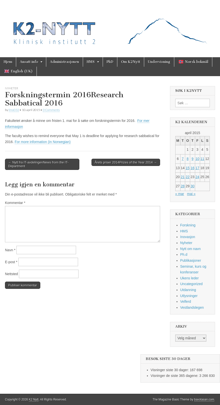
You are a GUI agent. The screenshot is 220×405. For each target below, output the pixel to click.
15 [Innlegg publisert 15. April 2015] (188, 168)
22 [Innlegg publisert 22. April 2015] (188, 177)
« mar (179, 194)
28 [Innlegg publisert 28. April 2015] (183, 186)
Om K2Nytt (130, 62)
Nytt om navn (190, 249)
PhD (110, 62)
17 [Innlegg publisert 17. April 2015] (197, 168)
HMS (91, 62)
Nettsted (11, 274)
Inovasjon (187, 237)
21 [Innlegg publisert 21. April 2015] (183, 177)
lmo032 (14, 110)
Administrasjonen (64, 62)
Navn (10, 250)
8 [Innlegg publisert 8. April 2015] (188, 159)
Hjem (8, 62)
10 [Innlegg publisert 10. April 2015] (197, 159)
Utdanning (188, 290)
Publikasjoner (190, 260)
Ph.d (183, 254)
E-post (11, 262)
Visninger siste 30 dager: (170, 370)
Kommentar (15, 203)
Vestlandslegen (192, 307)
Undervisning (159, 62)
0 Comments (51, 110)
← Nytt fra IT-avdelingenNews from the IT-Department (38, 164)
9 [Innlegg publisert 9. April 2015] (192, 159)
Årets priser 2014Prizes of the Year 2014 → (126, 162)
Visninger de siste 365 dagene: (175, 376)
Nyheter (11, 88)
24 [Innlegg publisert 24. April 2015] (197, 177)
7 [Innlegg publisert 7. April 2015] (183, 159)
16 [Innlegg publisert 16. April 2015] (193, 168)
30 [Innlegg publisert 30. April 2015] (193, 186)
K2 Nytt (34, 399)
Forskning (187, 225)
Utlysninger (189, 296)
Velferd (185, 302)
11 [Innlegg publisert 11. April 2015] (202, 159)
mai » (191, 194)
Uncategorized (191, 284)
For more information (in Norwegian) (43, 142)
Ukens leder (189, 278)
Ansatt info (29, 62)
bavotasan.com (204, 399)
